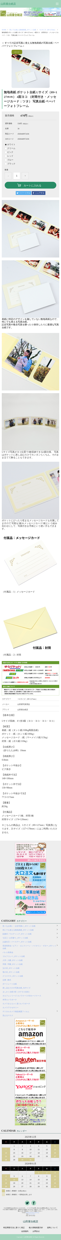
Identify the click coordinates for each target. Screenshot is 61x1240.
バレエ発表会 (8, 952)
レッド (10, 156)
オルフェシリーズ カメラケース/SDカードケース (23, 996)
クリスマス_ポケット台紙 (13, 976)
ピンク (10, 152)
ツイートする (24, 193)
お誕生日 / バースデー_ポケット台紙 (17, 942)
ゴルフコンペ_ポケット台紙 (14, 956)
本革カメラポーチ (10, 1000)
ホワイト (11, 145)
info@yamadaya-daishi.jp (32, 1212)
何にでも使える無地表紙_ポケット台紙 (22, 30)
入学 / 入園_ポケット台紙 (13, 960)
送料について (52, 1228)
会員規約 (24, 1231)
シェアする (39, 193)
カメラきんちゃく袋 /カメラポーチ (16, 1004)
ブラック (11, 164)
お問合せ (36, 1231)
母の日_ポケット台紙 (11, 972)
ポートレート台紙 (10, 984)
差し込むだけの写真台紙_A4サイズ (16, 988)
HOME (4, 30)
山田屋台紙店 (8, 3)
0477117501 (32, 1214)
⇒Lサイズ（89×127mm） (47, 30)
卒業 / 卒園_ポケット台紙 (13, 964)
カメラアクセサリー (11, 1008)
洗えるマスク (8, 1015)
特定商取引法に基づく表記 (14, 1228)
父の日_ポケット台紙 (11, 968)
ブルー (10, 160)
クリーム (11, 148)
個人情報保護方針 (36, 1228)
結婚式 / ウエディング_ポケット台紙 (17, 934)
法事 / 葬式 (7, 980)
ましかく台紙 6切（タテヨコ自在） (17, 992)
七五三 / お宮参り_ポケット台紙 (15, 938)
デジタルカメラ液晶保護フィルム (16, 1012)
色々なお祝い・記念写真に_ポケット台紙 (19, 926)
